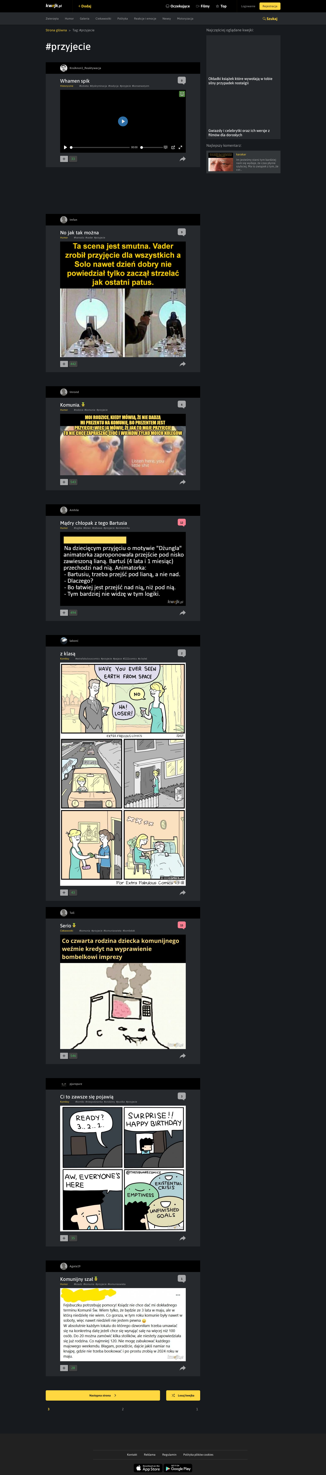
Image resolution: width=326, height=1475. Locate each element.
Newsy (166, 18)
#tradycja (113, 85)
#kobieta (84, 85)
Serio (68, 925)
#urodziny (109, 1101)
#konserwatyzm (140, 85)
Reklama (149, 1454)
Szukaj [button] (272, 18)
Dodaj (86, 6)
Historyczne (66, 85)
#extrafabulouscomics (87, 658)
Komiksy (64, 658)
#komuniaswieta (113, 930)
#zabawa (97, 528)
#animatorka (123, 528)
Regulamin (169, 1454)
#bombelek (129, 930)
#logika (78, 528)
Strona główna (56, 30)
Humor (69, 18)
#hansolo (79, 237)
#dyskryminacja (98, 85)
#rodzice (78, 409)
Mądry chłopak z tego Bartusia (93, 523)
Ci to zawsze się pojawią (86, 1097)
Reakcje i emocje (145, 18)
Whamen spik (75, 81)
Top (224, 6)
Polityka (122, 18)
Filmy (205, 6)
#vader (89, 237)
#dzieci (87, 528)
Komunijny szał (78, 1279)
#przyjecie (125, 85)
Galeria (84, 18)
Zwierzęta (52, 18)
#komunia (89, 409)
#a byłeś (142, 658)
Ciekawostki (103, 18)
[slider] (100, 147)
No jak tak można (79, 232)
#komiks (79, 1101)
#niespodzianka (94, 1101)
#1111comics (130, 658)
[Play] (65, 147)
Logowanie (248, 6)
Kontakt (132, 1454)
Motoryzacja (185, 18)
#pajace (117, 658)
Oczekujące (180, 6)
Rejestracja (270, 6)
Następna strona (102, 1396)
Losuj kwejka (183, 1396)
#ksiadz (78, 1284)
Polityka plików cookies (198, 1454)
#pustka (120, 1101)
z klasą (67, 653)
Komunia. (72, 405)
